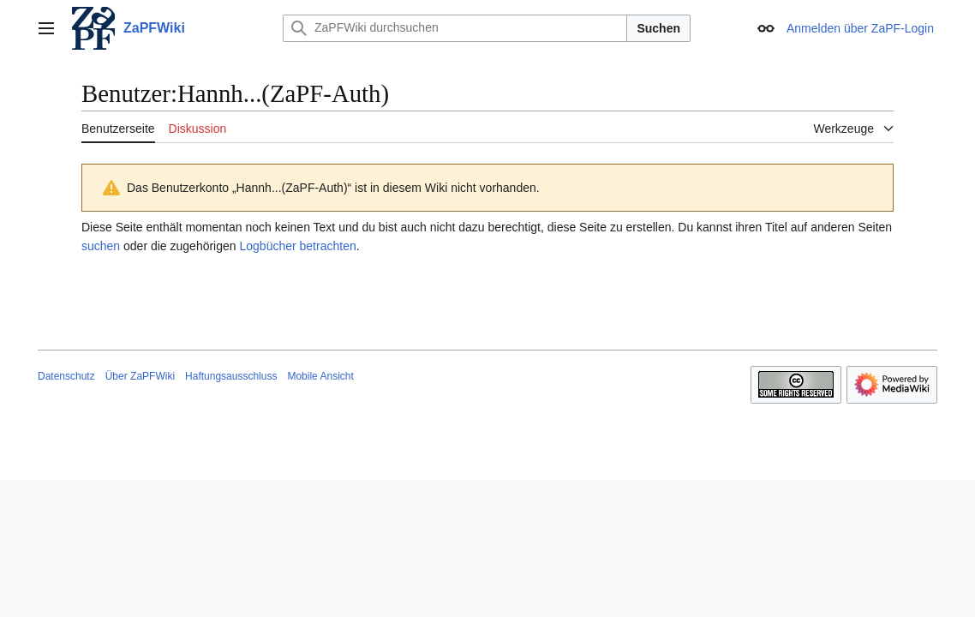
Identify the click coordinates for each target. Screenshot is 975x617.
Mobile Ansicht (320, 376)
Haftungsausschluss (231, 376)
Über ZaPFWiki (140, 376)
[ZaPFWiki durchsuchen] (455, 28)
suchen (100, 246)
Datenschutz (66, 376)
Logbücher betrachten (297, 246)
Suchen (658, 28)
